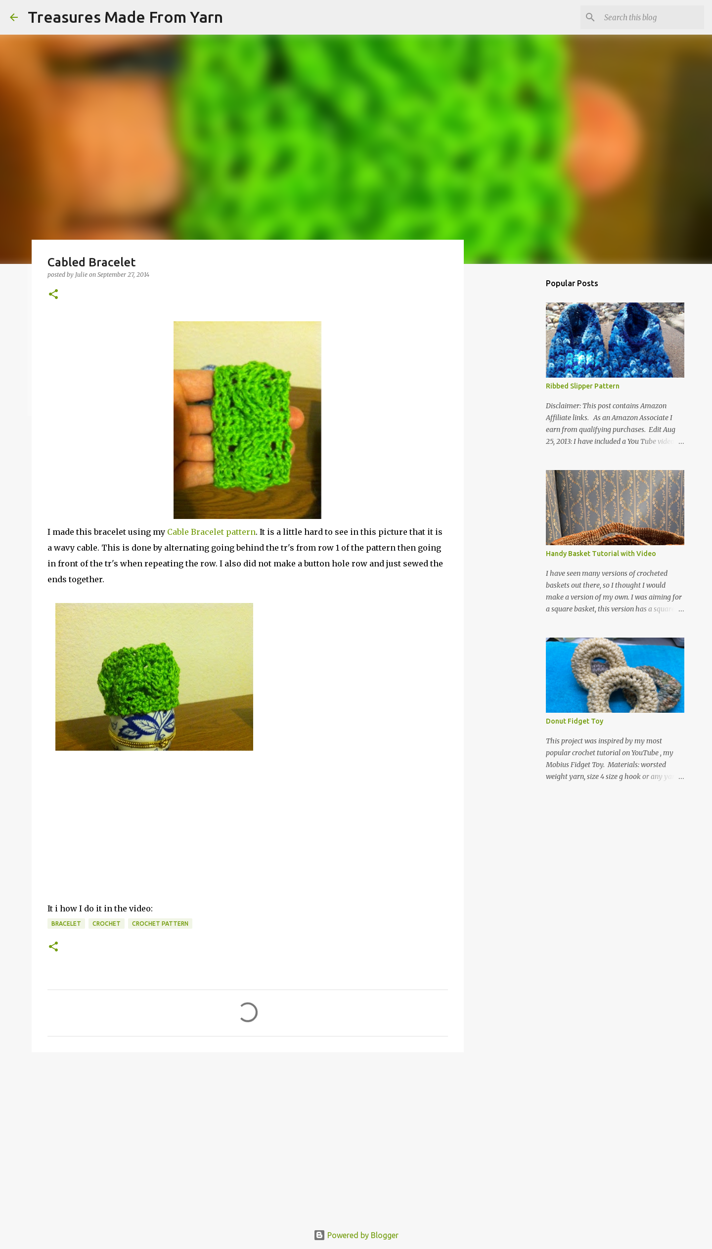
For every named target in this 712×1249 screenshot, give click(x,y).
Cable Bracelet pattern (211, 532)
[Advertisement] (248, 1136)
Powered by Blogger (356, 1235)
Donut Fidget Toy (574, 721)
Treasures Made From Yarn (125, 17)
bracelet (66, 923)
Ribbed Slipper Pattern (583, 386)
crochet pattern (160, 923)
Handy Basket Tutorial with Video (601, 554)
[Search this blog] (652, 17)
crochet (106, 923)
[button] (53, 294)
